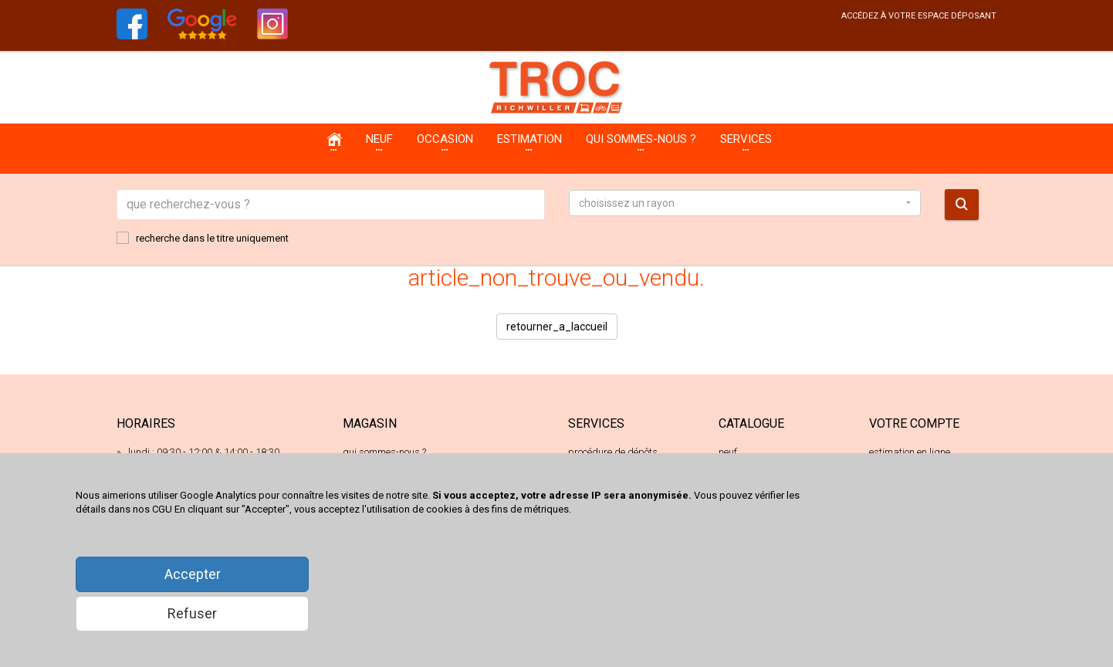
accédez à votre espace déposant (918, 16)
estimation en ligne (909, 452)
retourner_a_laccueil (556, 326)
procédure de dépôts (613, 452)
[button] (745, 203)
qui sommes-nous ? (384, 452)
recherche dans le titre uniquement (203, 238)
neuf (728, 452)
